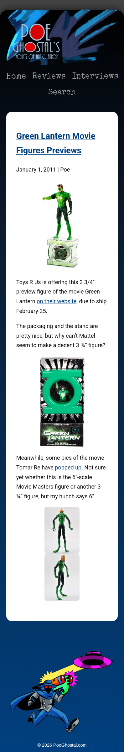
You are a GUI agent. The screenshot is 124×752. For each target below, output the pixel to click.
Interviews (95, 77)
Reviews (49, 77)
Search (62, 93)
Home (16, 77)
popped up (68, 467)
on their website (56, 301)
